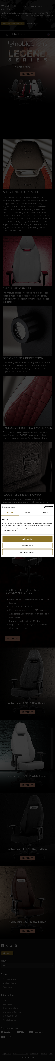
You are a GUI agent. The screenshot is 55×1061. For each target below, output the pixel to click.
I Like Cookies (27, 539)
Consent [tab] (10, 513)
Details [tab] (27, 513)
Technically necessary (27, 552)
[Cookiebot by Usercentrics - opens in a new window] (44, 507)
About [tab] (45, 513)
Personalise (27, 545)
